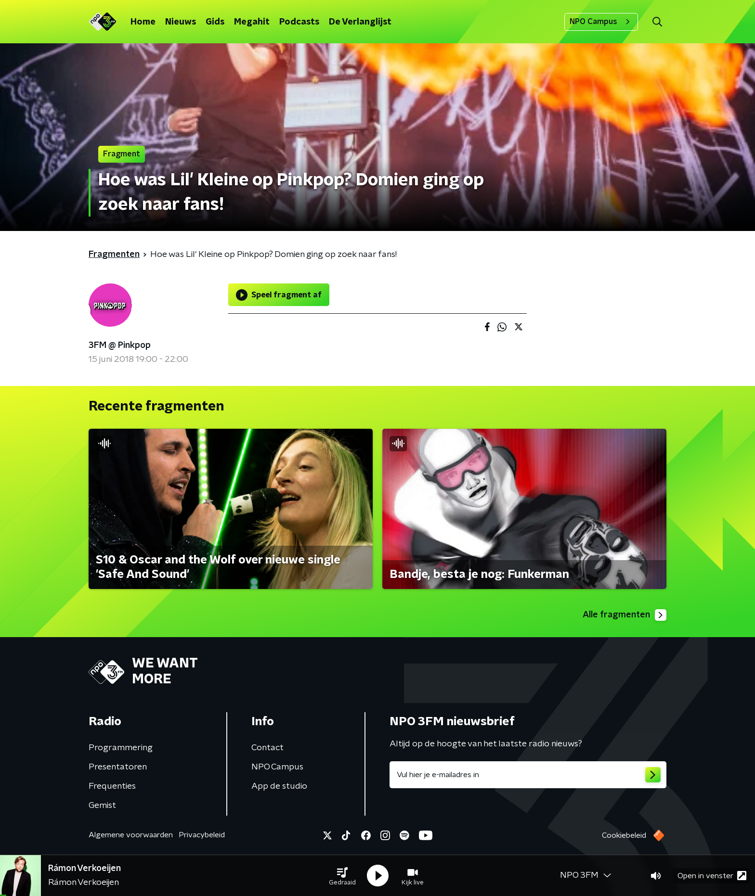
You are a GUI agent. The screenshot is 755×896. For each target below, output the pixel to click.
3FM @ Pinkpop (120, 345)
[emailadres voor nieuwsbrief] (528, 774)
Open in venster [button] (711, 875)
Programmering (121, 747)
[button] (342, 875)
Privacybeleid (202, 835)
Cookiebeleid (624, 835)
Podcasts (299, 22)
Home (143, 22)
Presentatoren (118, 767)
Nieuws (180, 22)
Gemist (102, 805)
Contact (267, 747)
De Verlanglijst (360, 22)
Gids (215, 22)
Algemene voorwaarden (131, 835)
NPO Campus (601, 21)
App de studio (279, 786)
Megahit (252, 22)
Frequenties (112, 786)
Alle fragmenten (624, 615)
